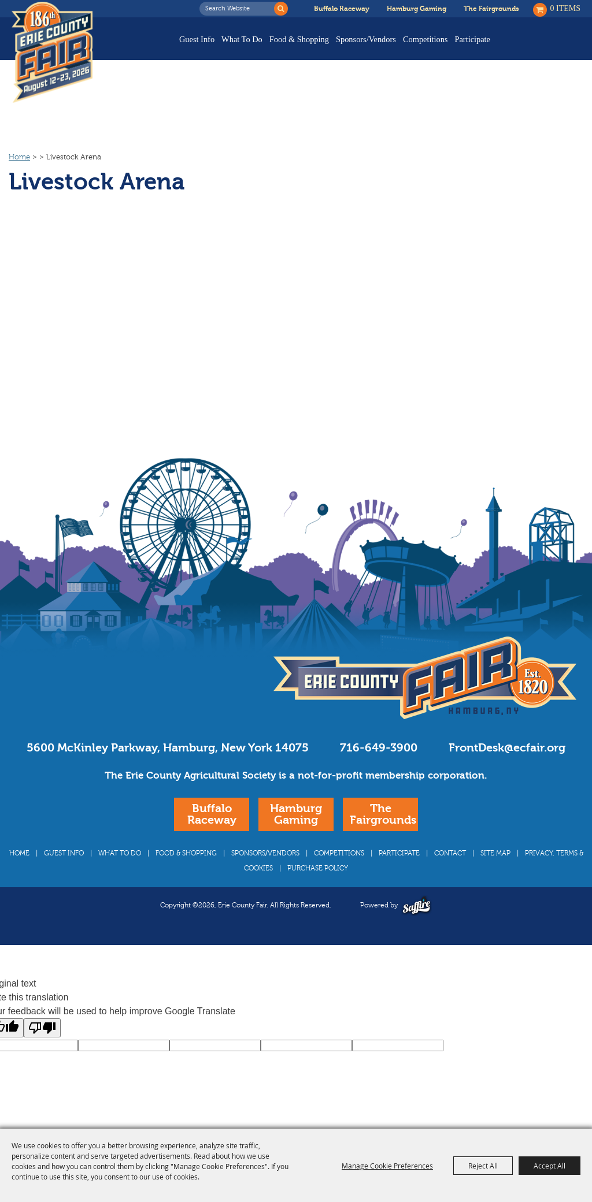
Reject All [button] (483, 1165)
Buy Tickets (544, 47)
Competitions (425, 39)
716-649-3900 (378, 747)
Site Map (495, 853)
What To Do (241, 39)
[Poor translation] (42, 1027)
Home (19, 157)
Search (281, 9)
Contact (450, 853)
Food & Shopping (299, 39)
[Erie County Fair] (55, 52)
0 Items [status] (565, 8)
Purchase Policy (317, 868)
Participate (472, 39)
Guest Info (196, 39)
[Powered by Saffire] (416, 905)
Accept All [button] (549, 1165)
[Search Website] (239, 9)
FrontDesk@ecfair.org (507, 747)
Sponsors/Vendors (366, 39)
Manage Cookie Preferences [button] (387, 1165)
